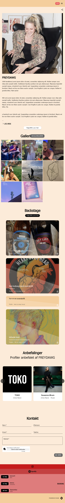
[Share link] (62, 10)
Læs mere (6, 124)
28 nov (5, 490)
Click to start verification (18, 449)
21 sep (5, 484)
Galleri (25, 136)
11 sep (5, 477)
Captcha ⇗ (25, 451)
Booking (60, 484)
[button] (37, 136)
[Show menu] (62, 3)
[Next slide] (62, 381)
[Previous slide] (3, 381)
